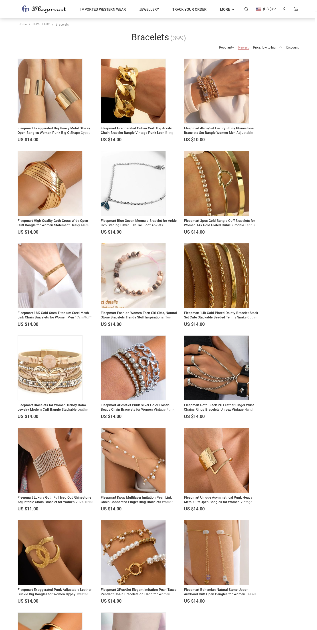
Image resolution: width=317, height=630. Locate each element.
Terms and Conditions (177, 611)
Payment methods (126, 600)
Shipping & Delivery (127, 606)
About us (120, 594)
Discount (292, 47)
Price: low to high (267, 47)
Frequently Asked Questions (181, 594)
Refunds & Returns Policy (179, 606)
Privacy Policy (172, 600)
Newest (243, 47)
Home (22, 24)
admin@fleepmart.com (34, 594)
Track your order (189, 9)
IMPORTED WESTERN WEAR (103, 9)
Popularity (226, 47)
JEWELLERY (149, 9)
